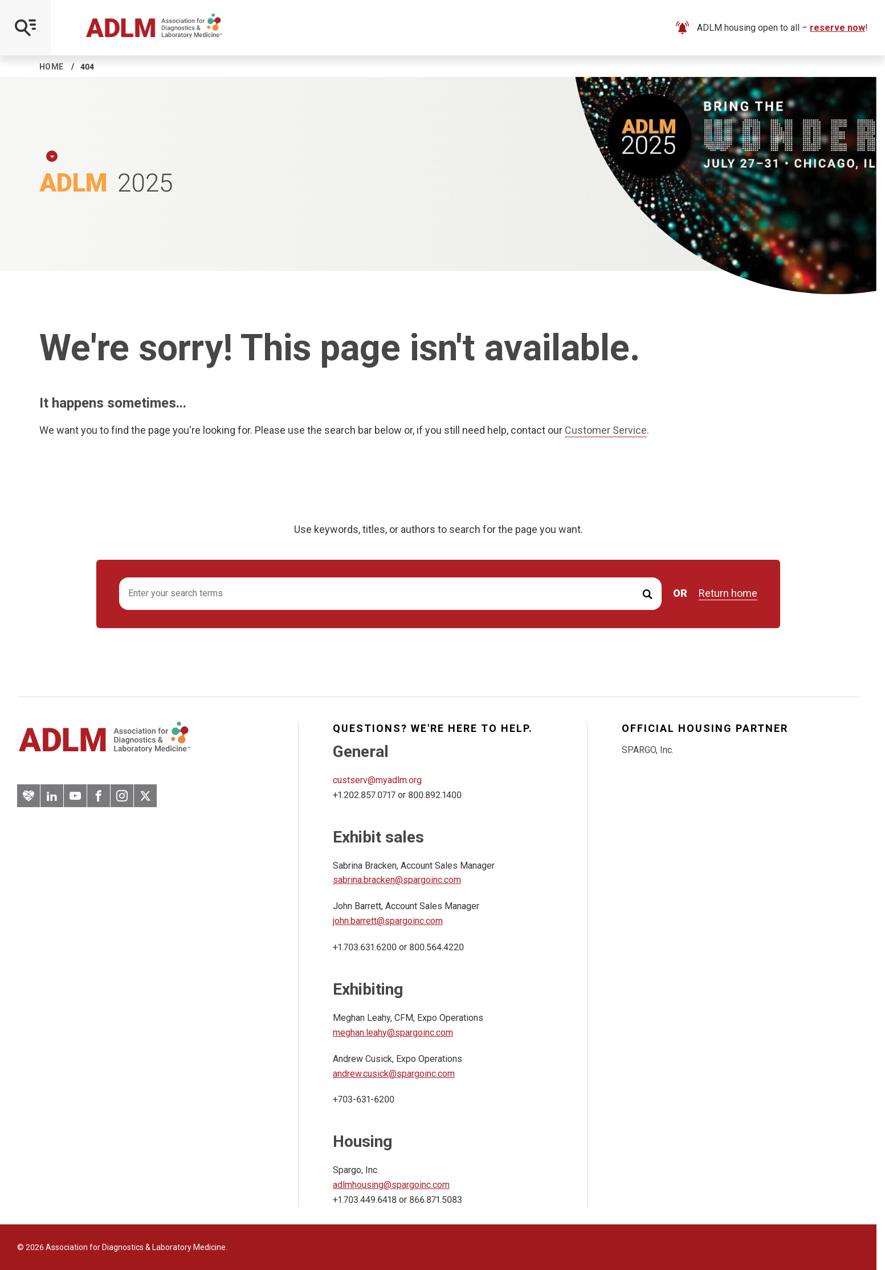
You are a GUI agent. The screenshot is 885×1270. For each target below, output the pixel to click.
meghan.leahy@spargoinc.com (393, 1032)
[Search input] (390, 593)
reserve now (837, 27)
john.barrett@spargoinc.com (388, 920)
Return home (728, 593)
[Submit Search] (647, 593)
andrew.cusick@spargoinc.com (394, 1073)
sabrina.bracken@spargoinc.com (397, 879)
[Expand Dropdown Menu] (52, 156)
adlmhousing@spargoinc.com (391, 1184)
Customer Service (606, 430)
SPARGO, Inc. (648, 749)
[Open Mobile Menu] (25, 27)
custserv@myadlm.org (377, 780)
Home (51, 66)
